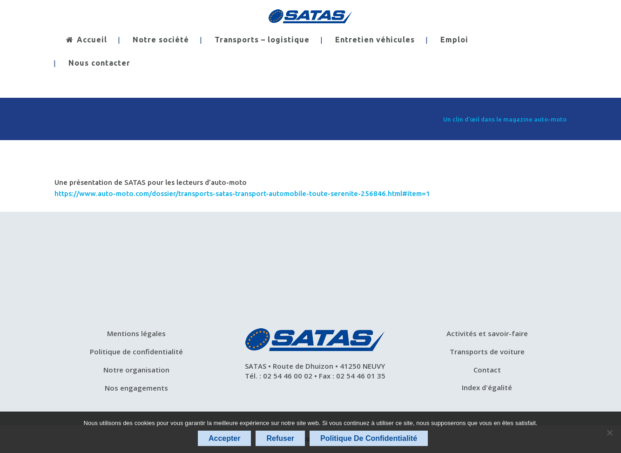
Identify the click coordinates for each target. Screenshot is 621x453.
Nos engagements (136, 387)
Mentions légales (136, 333)
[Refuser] (609, 432)
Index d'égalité (487, 387)
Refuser (280, 438)
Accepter (224, 438)
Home (389, 119)
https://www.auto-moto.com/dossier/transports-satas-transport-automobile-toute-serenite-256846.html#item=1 (242, 193)
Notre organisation (136, 369)
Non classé (420, 119)
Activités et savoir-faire (487, 333)
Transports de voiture (487, 351)
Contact (487, 369)
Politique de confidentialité (136, 351)
